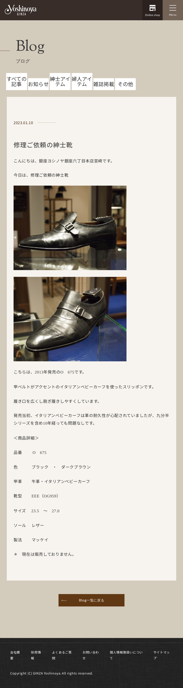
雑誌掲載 (103, 94)
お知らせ (38, 94)
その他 (125, 94)
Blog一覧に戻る (91, 610)
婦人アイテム (82, 92)
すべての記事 (17, 92)
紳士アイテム (60, 92)
